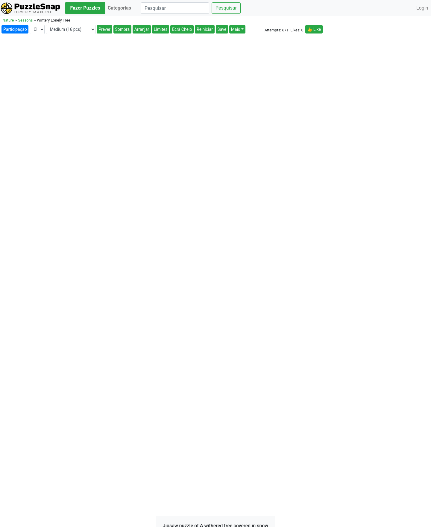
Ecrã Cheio (182, 29)
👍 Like (314, 29)
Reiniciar (205, 29)
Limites (161, 29)
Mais (235, 29)
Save (221, 29)
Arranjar (141, 29)
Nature (8, 20)
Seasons (25, 20)
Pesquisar (226, 8)
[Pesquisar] (175, 8)
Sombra (122, 29)
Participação (15, 29)
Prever (104, 29)
